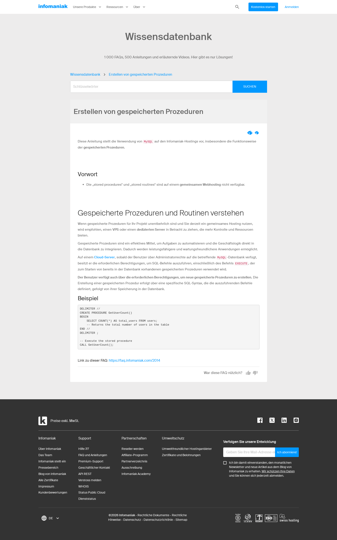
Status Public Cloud (91, 492)
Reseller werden (133, 448)
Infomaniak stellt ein (52, 461)
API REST (85, 473)
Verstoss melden (89, 479)
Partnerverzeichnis (134, 461)
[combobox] (165, 87)
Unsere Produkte (87, 7)
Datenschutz (132, 519)
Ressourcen (117, 7)
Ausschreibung (132, 467)
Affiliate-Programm (135, 454)
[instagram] (293, 420)
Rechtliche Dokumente (153, 514)
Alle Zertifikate (48, 479)
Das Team (45, 454)
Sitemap (181, 519)
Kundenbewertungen (52, 492)
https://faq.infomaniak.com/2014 (134, 360)
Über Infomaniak (49, 448)
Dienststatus (87, 498)
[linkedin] (281, 420)
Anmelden (292, 7)
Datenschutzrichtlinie (158, 519)
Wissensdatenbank (85, 74)
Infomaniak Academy (136, 473)
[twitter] (269, 420)
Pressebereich (48, 467)
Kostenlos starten (263, 7)
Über (139, 7)
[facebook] (260, 420)
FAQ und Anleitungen (92, 454)
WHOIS (83, 486)
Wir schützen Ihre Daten (278, 471)
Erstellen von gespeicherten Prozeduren (140, 74)
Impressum (46, 486)
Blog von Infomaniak (52, 473)
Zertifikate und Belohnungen (181, 454)
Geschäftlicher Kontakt (94, 467)
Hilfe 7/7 (83, 448)
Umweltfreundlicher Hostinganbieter (187, 448)
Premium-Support (90, 461)
